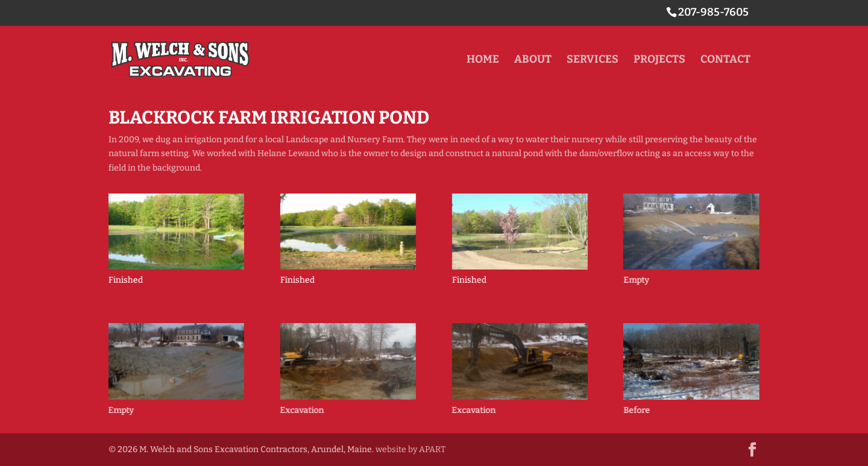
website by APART (410, 449)
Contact (725, 60)
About (533, 60)
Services (592, 60)
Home (483, 60)
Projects (659, 60)
